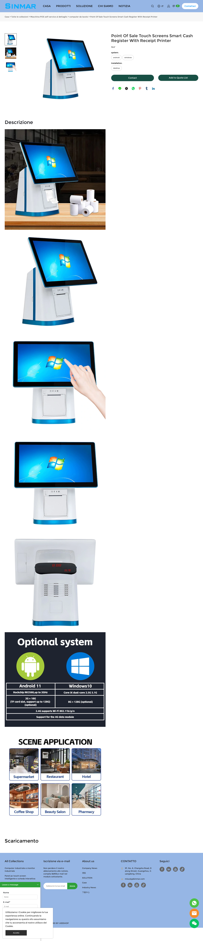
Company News (89, 868)
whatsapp (133, 89)
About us (88, 861)
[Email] (55, 886)
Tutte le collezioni (19, 17)
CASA (47, 6)
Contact (132, 78)
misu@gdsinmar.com (135, 879)
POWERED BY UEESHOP (57, 923)
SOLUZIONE (84, 6)
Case (84, 882)
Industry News (89, 887)
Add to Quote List (178, 77)
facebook (113, 89)
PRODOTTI (63, 6)
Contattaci (190, 6)
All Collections (14, 861)
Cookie (22, 912)
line (120, 89)
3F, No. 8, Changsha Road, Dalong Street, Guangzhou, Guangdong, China (138, 871)
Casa (7, 17)
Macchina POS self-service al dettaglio (48, 17)
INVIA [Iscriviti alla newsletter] (72, 886)
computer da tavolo (78, 17)
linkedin (154, 89)
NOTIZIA (124, 6)
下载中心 (86, 892)
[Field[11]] (20, 906)
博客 (84, 873)
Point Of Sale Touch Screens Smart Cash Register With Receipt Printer (123, 17)
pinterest (140, 89)
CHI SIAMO (105, 6)
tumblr (147, 89)
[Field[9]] (20, 897)
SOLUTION (87, 878)
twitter (127, 89)
